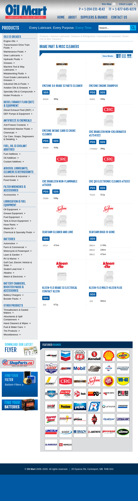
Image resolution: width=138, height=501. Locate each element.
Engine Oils (9, 41)
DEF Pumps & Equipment (17, 113)
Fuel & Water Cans (13, 327)
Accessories (10, 194)
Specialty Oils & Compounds (18, 91)
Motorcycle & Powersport (16, 251)
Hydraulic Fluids (12, 59)
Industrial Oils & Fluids (15, 84)
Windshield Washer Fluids (17, 128)
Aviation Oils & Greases (16, 87)
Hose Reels (9, 224)
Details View (118, 56)
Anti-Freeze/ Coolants (15, 125)
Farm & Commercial (14, 247)
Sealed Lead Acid (13, 269)
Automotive (9, 243)
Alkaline (8, 272)
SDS (46, 92)
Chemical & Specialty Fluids (18, 232)
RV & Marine (10, 258)
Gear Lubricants (12, 55)
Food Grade (10, 180)
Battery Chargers (12, 295)
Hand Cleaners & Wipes (16, 323)
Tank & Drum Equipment (16, 221)
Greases (8, 63)
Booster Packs (11, 298)
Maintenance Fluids (14, 51)
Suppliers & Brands (93, 17)
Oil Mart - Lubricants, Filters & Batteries (26, 11)
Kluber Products (12, 95)
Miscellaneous (11, 334)
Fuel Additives (11, 154)
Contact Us (119, 17)
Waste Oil (8, 228)
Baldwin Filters (14, 384)
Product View (129, 56)
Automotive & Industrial (15, 176)
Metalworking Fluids (14, 73)
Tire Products (10, 330)
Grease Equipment (13, 213)
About (72, 17)
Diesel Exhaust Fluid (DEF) (17, 110)
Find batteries (20, 405)
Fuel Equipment (12, 217)
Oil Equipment (11, 209)
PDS (92, 92)
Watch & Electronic (13, 276)
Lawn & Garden (12, 254)
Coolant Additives (12, 161)
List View (123, 56)
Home (61, 17)
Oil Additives (10, 157)
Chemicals (9, 132)
